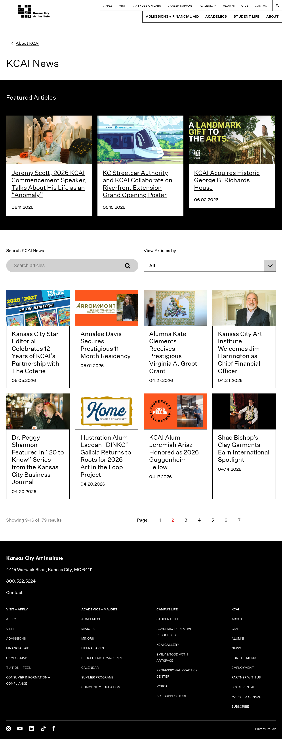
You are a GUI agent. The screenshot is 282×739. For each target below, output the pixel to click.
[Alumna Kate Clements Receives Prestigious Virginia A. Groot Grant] (175, 339)
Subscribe (240, 707)
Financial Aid (17, 648)
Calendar (208, 6)
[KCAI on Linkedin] (31, 729)
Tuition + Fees (18, 668)
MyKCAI (162, 686)
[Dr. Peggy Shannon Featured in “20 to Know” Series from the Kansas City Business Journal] (38, 446)
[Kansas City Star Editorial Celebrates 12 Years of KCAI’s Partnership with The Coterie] (38, 339)
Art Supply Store (171, 696)
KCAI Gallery (167, 645)
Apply (107, 6)
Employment (243, 668)
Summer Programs (97, 677)
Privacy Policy (265, 729)
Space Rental (243, 687)
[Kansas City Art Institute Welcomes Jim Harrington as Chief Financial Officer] (244, 339)
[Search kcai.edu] (277, 5)
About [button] (272, 16)
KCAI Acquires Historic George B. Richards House (227, 180)
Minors (87, 638)
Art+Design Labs (147, 6)
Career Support (181, 6)
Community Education (100, 687)
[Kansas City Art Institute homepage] (22, 12)
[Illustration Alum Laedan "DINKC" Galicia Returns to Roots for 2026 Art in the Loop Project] (106, 446)
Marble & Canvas (246, 697)
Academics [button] (216, 16)
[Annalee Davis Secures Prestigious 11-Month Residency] (106, 339)
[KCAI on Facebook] (53, 729)
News (236, 648)
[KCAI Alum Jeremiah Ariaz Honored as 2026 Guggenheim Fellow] (175, 446)
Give (244, 6)
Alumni (229, 6)
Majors (88, 629)
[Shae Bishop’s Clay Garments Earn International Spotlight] (244, 446)
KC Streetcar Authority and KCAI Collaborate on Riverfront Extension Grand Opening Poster (137, 184)
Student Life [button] (247, 16)
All (152, 265)
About (237, 619)
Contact (262, 6)
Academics (90, 619)
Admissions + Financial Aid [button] (172, 16)
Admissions (16, 638)
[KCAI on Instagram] (8, 729)
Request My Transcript (102, 658)
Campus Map (16, 658)
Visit (123, 6)
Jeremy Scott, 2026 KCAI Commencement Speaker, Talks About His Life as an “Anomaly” (49, 184)
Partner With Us (246, 677)
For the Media (244, 658)
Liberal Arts (92, 648)
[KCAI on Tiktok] (43, 729)
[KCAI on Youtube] (20, 729)
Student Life (167, 619)
